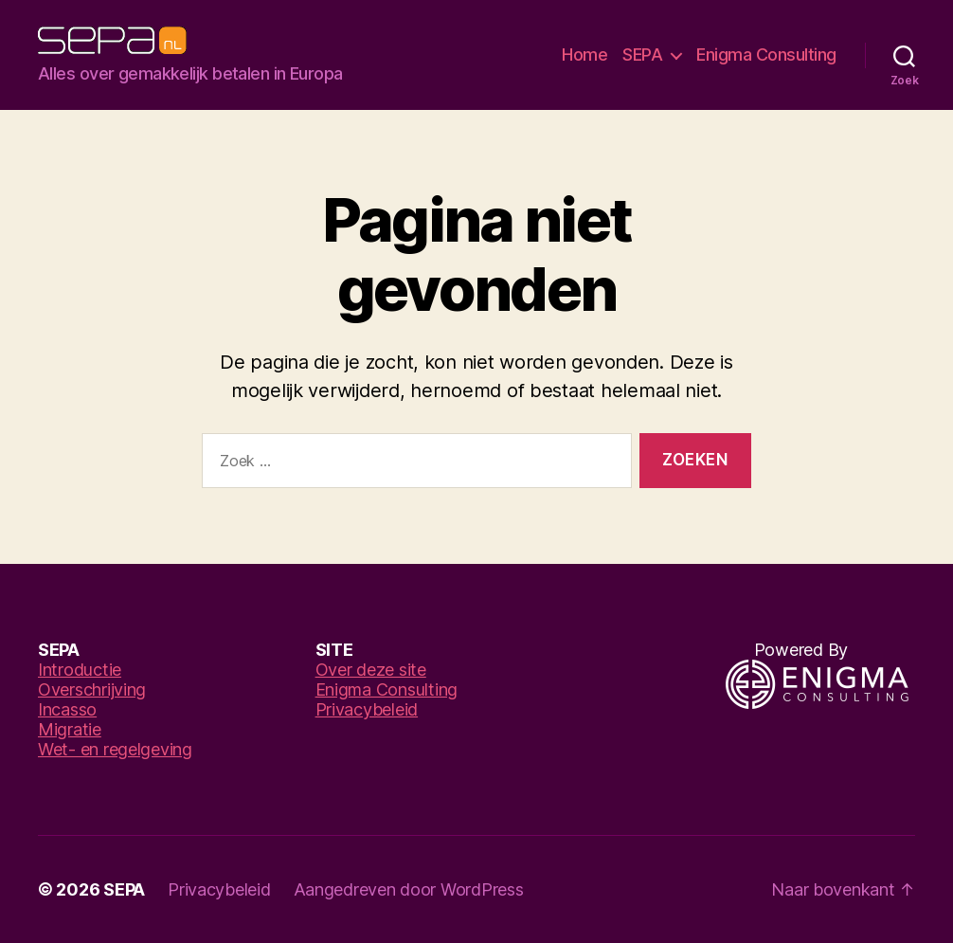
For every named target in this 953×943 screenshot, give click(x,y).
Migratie (69, 729)
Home (584, 54)
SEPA (642, 54)
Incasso (67, 709)
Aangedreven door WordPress (409, 889)
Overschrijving (92, 689)
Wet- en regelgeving (115, 749)
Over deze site (370, 670)
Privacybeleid (367, 709)
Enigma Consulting (766, 54)
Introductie (79, 670)
